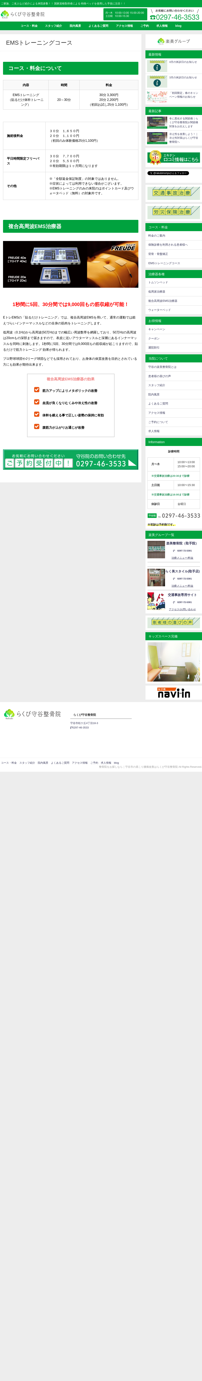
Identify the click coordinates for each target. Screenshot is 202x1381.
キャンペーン (156, 329)
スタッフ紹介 (53, 25)
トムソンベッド (158, 282)
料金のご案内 (156, 235)
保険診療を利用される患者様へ (168, 244)
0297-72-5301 (182, 550)
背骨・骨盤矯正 (158, 253)
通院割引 (154, 347)
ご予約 (144, 25)
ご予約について (158, 422)
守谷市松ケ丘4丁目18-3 (84, 723)
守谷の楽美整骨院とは (162, 366)
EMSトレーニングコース (164, 263)
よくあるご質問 (98, 25)
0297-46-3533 (79, 727)
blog (178, 25)
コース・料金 (29, 25)
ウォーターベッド (159, 309)
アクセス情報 (124, 25)
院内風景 (75, 25)
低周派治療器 (156, 291)
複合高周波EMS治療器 (162, 300)
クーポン (154, 338)
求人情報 (162, 25)
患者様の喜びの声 (159, 376)
